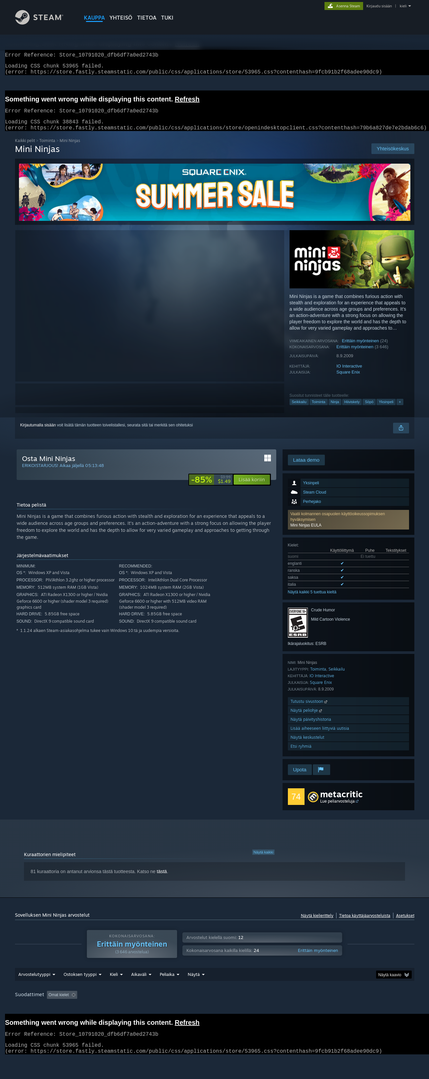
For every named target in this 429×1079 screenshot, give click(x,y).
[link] (211, 487)
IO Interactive (349, 374)
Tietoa (146, 17)
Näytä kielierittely (317, 923)
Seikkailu (299, 410)
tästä (162, 879)
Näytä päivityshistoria (311, 727)
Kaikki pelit (25, 148)
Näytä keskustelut (307, 745)
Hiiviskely (352, 410)
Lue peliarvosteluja (337, 809)
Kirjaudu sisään (379, 6)
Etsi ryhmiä (301, 754)
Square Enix (348, 380)
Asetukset (405, 923)
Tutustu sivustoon (309, 709)
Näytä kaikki (263, 860)
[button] (348, 528)
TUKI (167, 17)
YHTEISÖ (120, 17)
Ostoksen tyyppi (80, 982)
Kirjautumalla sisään (38, 433)
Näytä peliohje (307, 718)
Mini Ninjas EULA (306, 533)
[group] (214, 1003)
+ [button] (400, 410)
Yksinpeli (386, 410)
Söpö (369, 410)
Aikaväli (138, 982)
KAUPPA (94, 17)
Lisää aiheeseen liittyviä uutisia (320, 736)
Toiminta (47, 148)
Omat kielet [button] (59, 1003)
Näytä (194, 982)
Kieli (114, 982)
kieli (403, 6)
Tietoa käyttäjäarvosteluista (364, 923)
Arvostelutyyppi (34, 982)
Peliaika (167, 982)
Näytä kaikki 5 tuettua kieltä (312, 600)
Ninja (335, 410)
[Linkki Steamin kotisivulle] (44, 23)
